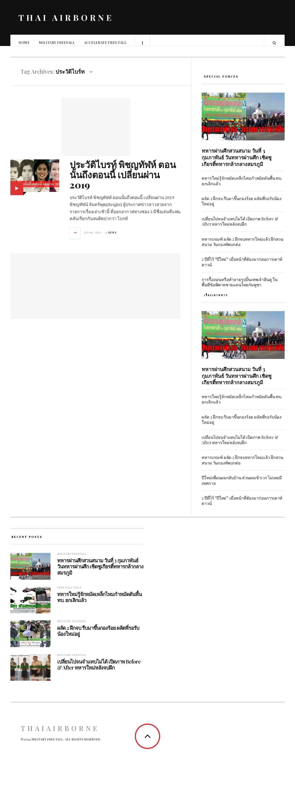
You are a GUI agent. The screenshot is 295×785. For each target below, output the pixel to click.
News (112, 237)
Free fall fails (69, 592)
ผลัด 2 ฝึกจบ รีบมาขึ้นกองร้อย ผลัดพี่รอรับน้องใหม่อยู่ (241, 205)
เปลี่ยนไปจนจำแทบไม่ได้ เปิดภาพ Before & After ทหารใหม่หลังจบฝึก (240, 226)
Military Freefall (57, 42)
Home (24, 42)
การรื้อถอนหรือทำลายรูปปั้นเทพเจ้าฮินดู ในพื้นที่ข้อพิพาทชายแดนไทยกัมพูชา (239, 286)
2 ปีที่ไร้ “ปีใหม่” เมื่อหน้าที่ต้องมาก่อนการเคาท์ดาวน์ (242, 266)
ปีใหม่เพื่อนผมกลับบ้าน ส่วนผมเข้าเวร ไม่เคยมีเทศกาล (242, 484)
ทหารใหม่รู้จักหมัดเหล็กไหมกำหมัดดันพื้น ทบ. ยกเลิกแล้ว (242, 185)
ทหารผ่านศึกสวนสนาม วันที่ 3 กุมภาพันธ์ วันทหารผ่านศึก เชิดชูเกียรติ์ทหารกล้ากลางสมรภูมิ (236, 162)
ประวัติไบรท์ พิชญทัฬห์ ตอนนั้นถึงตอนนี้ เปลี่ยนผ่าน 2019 (123, 179)
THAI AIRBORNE (66, 17)
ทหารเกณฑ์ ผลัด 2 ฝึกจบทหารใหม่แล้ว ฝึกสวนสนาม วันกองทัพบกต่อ (242, 246)
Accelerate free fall (105, 42)
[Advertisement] (95, 131)
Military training (71, 626)
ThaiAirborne (60, 732)
